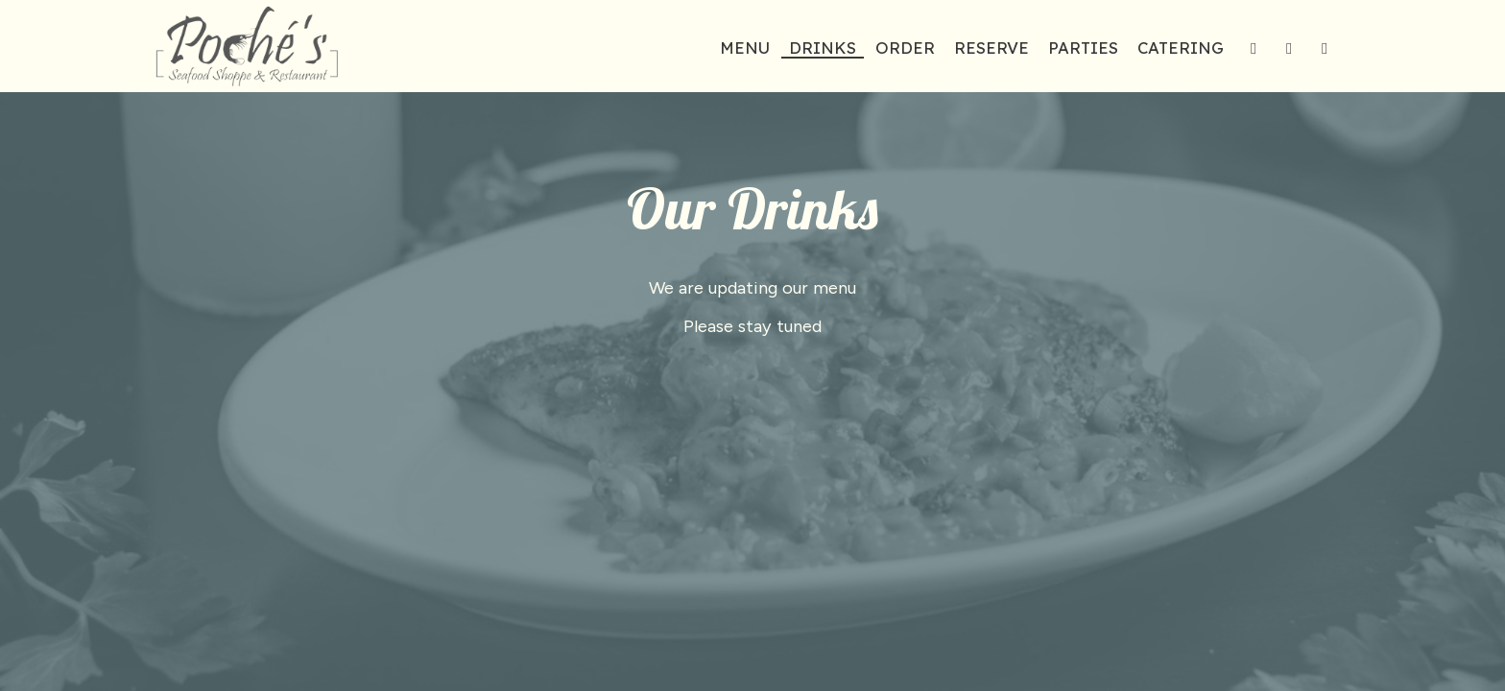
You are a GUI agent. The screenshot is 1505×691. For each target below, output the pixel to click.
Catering (1180, 48)
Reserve (991, 48)
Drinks (822, 48)
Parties (1083, 48)
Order (905, 48)
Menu (745, 48)
